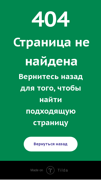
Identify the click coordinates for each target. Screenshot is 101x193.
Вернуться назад (50, 144)
